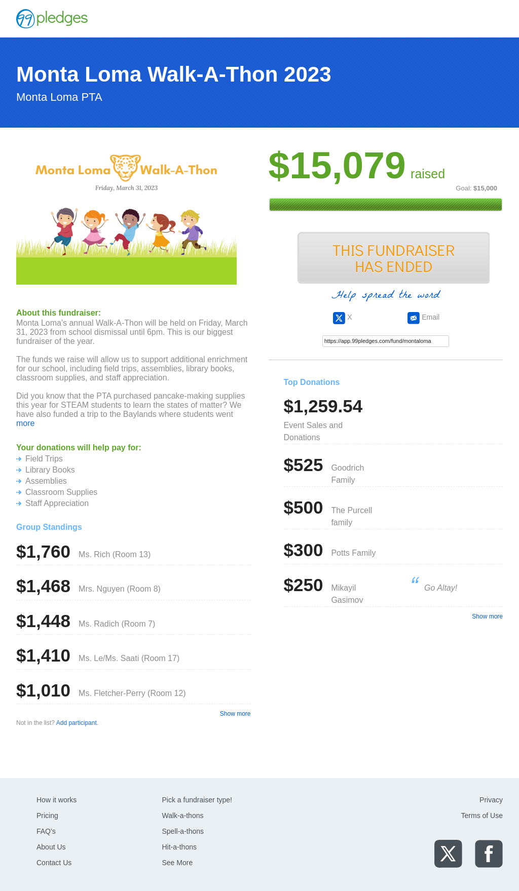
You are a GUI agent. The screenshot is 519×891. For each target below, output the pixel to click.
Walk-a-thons (183, 815)
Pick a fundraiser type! (197, 800)
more (25, 423)
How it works (56, 800)
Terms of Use (482, 815)
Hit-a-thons (179, 847)
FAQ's (46, 831)
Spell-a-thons (183, 831)
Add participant (76, 722)
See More (177, 863)
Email (423, 317)
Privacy (491, 800)
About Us (51, 847)
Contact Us (53, 863)
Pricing (47, 815)
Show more (235, 713)
